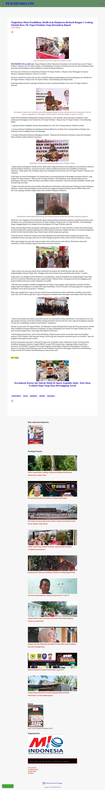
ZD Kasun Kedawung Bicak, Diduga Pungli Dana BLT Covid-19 (48, 595)
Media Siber (32, 771)
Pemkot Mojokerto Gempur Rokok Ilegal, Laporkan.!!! (46, 670)
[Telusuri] (102, 3)
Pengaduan (32, 768)
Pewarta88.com (28, 64)
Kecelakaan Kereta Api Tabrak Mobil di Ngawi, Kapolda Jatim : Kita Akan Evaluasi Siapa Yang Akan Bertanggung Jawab (52, 384)
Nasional (51, 396)
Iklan (25, 396)
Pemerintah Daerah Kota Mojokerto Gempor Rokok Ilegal (47, 498)
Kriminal (33, 396)
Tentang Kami (33, 769)
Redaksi (31, 773)
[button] (12, 32)
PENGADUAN (8, 786)
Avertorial (16, 396)
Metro (42, 396)
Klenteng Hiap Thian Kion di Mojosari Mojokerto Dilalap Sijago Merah (51, 572)
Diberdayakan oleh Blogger (52, 783)
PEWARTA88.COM (20, 3)
